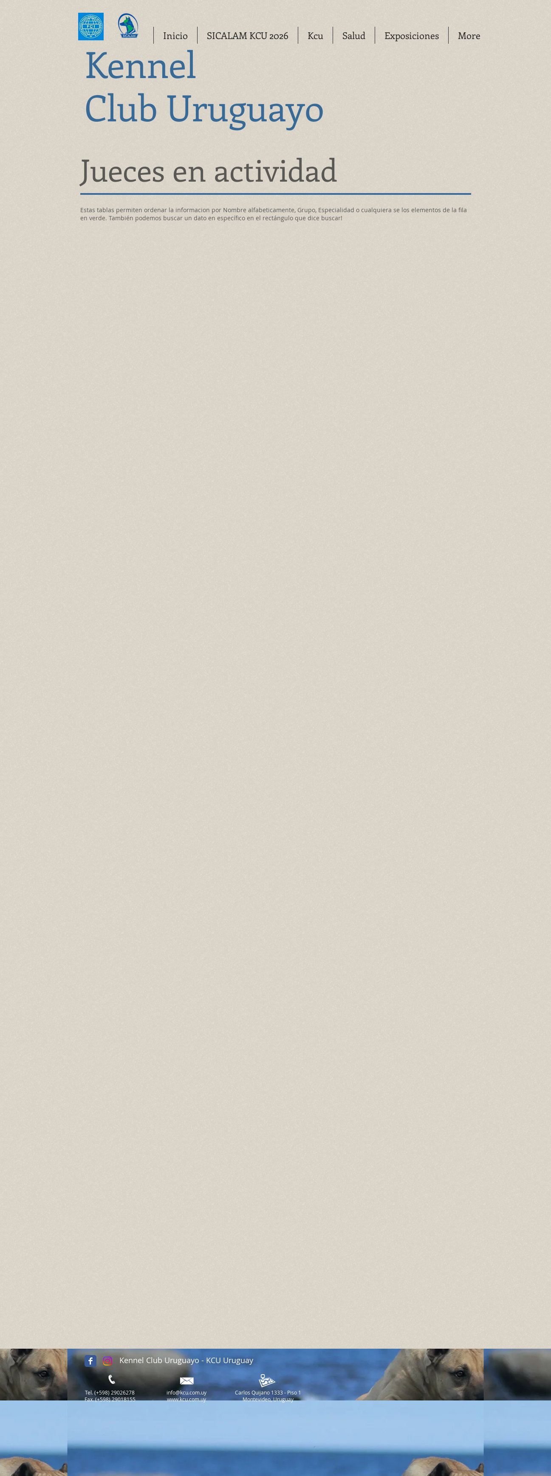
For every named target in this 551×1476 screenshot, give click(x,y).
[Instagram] (107, 1361)
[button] (315, 35)
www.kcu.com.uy (186, 1399)
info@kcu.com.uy (186, 1392)
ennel (156, 63)
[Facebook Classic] (90, 1361)
